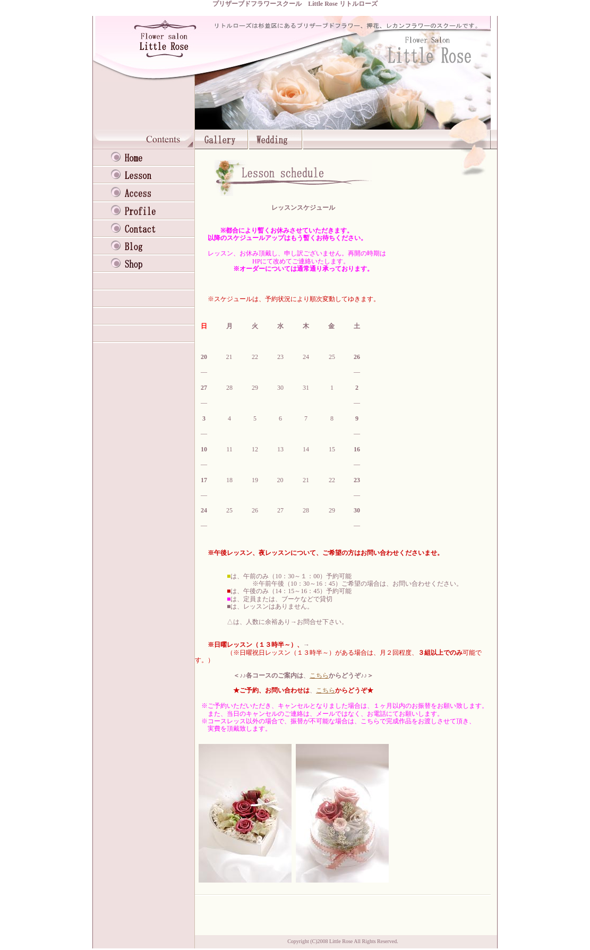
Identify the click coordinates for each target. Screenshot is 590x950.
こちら (319, 675)
